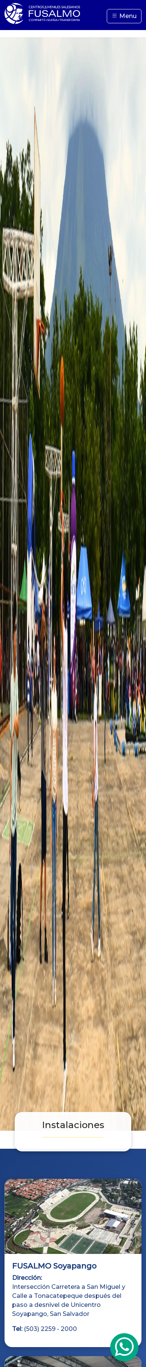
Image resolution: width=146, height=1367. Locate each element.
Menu (124, 16)
